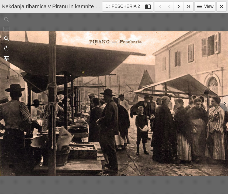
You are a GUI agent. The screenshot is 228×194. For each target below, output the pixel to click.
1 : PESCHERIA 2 (122, 7)
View (204, 6)
